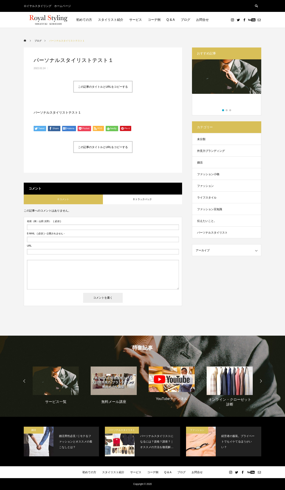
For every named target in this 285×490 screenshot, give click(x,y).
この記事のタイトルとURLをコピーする (103, 86)
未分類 (201, 139)
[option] (226, 84)
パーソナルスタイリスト (212, 232)
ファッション (205, 185)
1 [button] (223, 110)
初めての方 (84, 19)
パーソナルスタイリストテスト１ (57, 112)
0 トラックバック (142, 199)
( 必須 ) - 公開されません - (46, 233)
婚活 (200, 162)
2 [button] (227, 110)
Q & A (170, 19)
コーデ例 (154, 19)
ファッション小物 (208, 174)
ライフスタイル (207, 197)
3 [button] (230, 110)
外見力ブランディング (211, 150)
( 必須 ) (44, 221)
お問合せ (202, 19)
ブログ (185, 19)
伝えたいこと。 (207, 220)
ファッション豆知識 (209, 209)
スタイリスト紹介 (110, 19)
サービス (135, 19)
